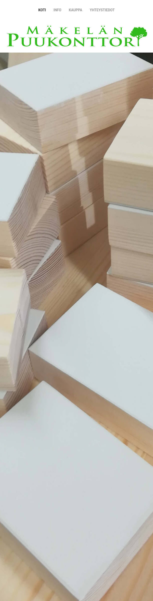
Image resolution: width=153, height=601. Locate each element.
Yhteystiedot (102, 10)
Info (57, 10)
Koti (42, 10)
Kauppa (75, 10)
